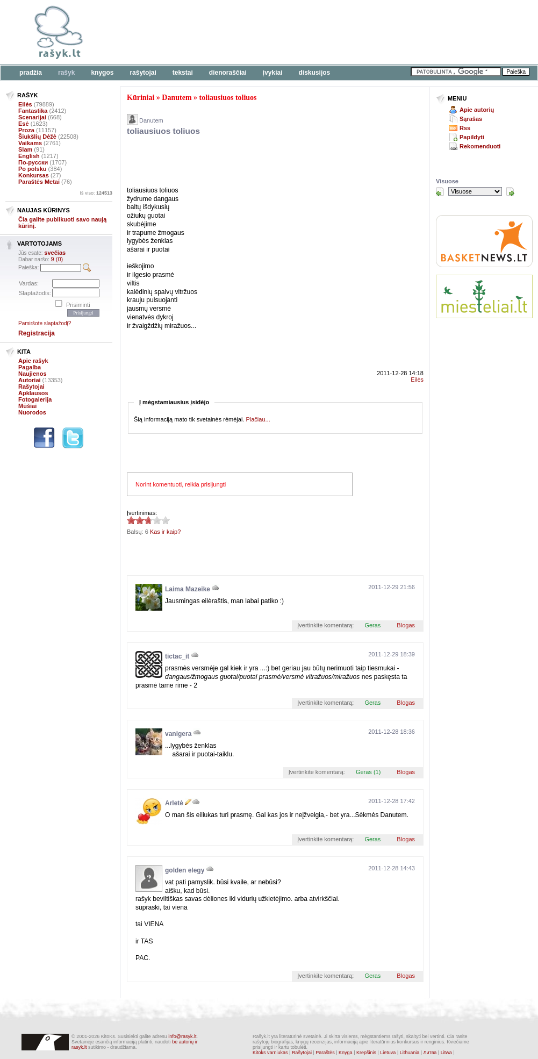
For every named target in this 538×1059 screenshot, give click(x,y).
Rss (465, 128)
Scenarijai (32, 117)
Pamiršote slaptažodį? (44, 323)
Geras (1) (368, 772)
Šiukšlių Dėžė (37, 136)
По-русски (33, 162)
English (29, 156)
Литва (430, 1052)
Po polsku (32, 169)
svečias (55, 252)
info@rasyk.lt (182, 1036)
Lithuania (410, 1052)
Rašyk (66, 72)
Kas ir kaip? (165, 531)
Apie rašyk (33, 360)
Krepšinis (366, 1052)
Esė (23, 123)
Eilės (25, 104)
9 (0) (57, 259)
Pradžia (30, 72)
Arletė (174, 803)
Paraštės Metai (39, 181)
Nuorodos (32, 412)
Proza (26, 130)
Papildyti (472, 137)
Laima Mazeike (187, 589)
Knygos (102, 72)
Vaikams (30, 143)
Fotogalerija (35, 399)
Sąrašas (471, 119)
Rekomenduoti (480, 146)
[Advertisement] (252, 163)
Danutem (176, 98)
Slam (25, 149)
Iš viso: (96, 193)
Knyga (346, 1052)
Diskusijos (315, 72)
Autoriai (29, 380)
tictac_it (177, 656)
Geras (372, 625)
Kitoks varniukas (270, 1052)
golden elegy (184, 870)
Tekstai (183, 72)
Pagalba (29, 367)
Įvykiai (273, 72)
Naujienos (32, 373)
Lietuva (388, 1052)
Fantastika (32, 111)
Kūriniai (140, 98)
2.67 (131, 520)
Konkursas (33, 175)
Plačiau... (258, 419)
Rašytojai (143, 72)
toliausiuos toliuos (228, 98)
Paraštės (325, 1052)
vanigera (178, 734)
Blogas (406, 625)
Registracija (36, 333)
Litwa (446, 1052)
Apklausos (33, 393)
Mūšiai (27, 406)
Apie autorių (477, 109)
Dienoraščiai (228, 72)
